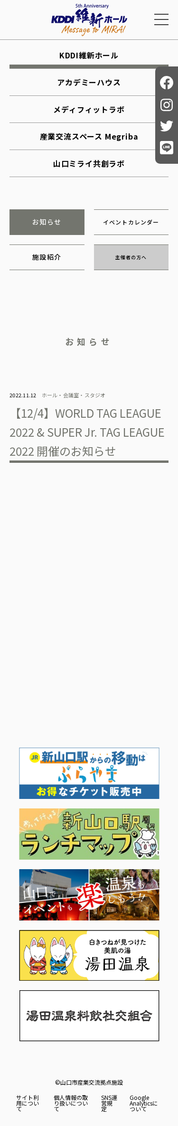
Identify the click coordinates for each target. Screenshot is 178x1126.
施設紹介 (47, 257)
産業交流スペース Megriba (89, 136)
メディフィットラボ (88, 109)
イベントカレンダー (131, 222)
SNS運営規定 (109, 1103)
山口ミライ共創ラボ (89, 163)
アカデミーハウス (89, 82)
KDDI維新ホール (89, 55)
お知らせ (47, 221)
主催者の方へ (131, 257)
